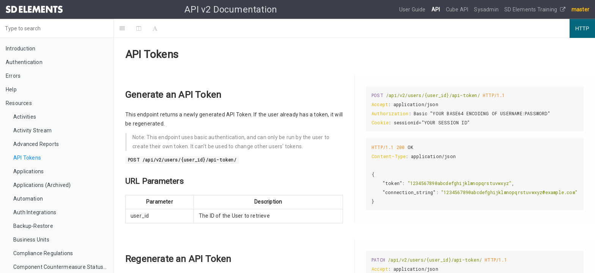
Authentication (24, 62)
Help (11, 89)
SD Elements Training (534, 9)
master (580, 9)
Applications (28, 171)
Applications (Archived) (42, 185)
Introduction (20, 49)
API (436, 9)
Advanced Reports (36, 144)
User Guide (413, 9)
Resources (19, 103)
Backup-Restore (33, 226)
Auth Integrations (34, 212)
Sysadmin (487, 9)
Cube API (458, 9)
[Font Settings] (155, 28)
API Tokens (27, 158)
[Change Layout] (139, 28)
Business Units (31, 240)
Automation (28, 199)
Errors (13, 76)
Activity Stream (32, 130)
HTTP (582, 28)
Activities (24, 117)
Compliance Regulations (43, 253)
